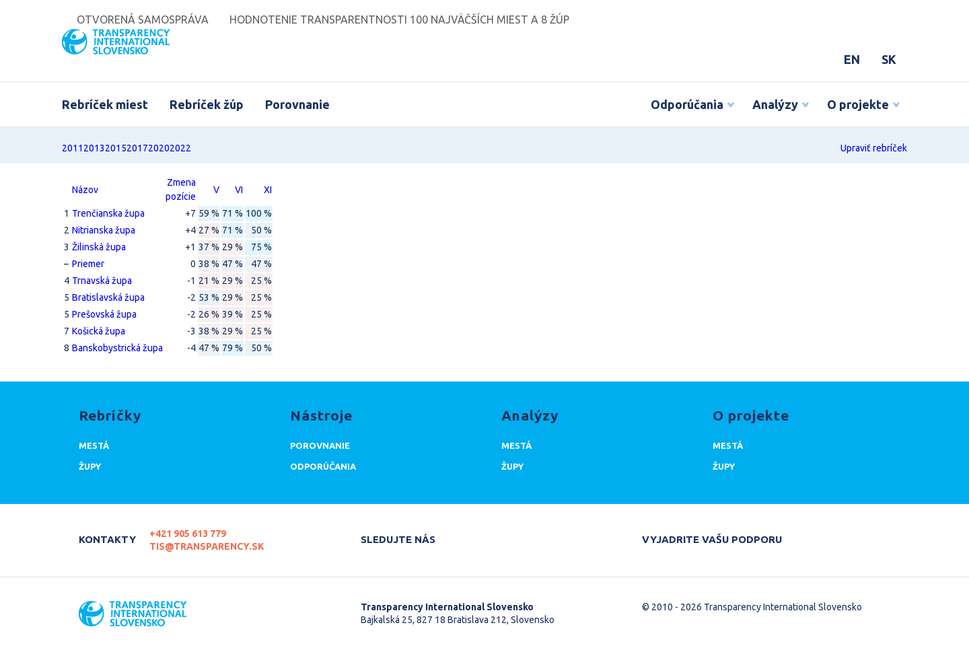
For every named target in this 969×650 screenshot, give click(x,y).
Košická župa (98, 331)
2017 (137, 148)
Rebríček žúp (207, 104)
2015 (116, 148)
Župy (90, 466)
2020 (159, 148)
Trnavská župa (102, 280)
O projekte (858, 104)
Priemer (88, 263)
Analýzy (775, 104)
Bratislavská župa (108, 297)
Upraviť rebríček (873, 148)
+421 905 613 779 (187, 533)
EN (852, 59)
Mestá (94, 445)
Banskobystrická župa (117, 347)
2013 (94, 148)
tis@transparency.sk (206, 546)
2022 (180, 148)
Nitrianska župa (103, 230)
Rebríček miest (105, 104)
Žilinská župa (99, 247)
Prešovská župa (104, 314)
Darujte (817, 533)
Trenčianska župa (108, 213)
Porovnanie (297, 104)
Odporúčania (687, 104)
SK (889, 59)
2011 (72, 148)
